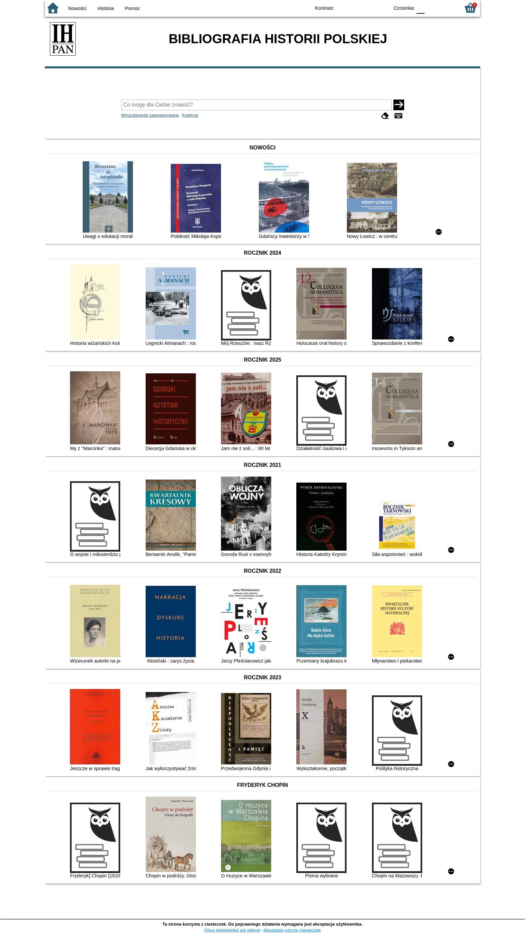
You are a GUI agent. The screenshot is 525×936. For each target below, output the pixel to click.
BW (355, 7)
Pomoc (132, 8)
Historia (105, 8)
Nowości (77, 8)
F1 (432, 7)
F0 (420, 7)
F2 (447, 7)
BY (382, 7)
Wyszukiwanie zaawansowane (150, 115)
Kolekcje (190, 115)
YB (368, 7)
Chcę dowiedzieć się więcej (232, 930)
